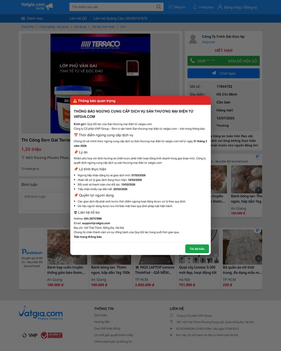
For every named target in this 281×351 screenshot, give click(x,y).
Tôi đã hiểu (197, 249)
